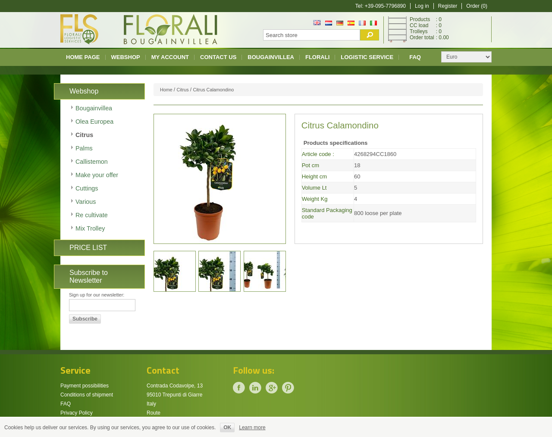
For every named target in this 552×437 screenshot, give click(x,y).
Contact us (218, 57)
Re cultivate (91, 215)
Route (153, 413)
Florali (317, 57)
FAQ (415, 57)
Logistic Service (367, 57)
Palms (84, 148)
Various (85, 201)
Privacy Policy (76, 413)
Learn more (252, 428)
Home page (83, 57)
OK (227, 428)
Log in (422, 6)
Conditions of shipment (86, 395)
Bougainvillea (271, 57)
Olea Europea (94, 121)
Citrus (84, 134)
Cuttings (86, 188)
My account (170, 57)
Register (448, 6)
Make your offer (96, 175)
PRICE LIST (88, 247)
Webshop (125, 57)
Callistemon (91, 161)
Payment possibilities (84, 386)
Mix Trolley (90, 228)
